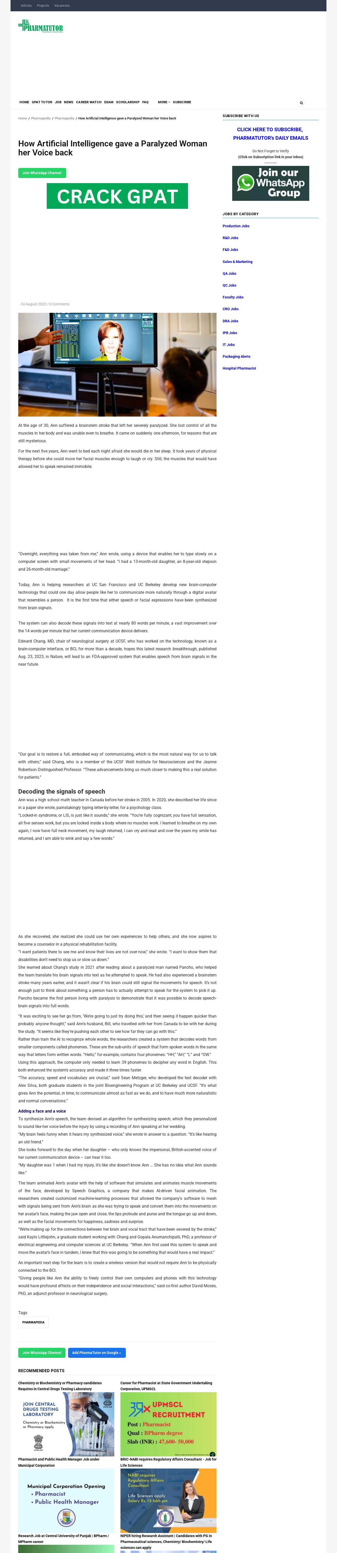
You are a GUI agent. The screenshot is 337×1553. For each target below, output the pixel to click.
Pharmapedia (41, 118)
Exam (127, 104)
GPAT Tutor (47, 104)
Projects (43, 5)
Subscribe (213, 104)
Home (26, 104)
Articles (26, 5)
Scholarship (150, 104)
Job (66, 104)
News (80, 104)
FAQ (170, 104)
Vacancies (62, 5)
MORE (192, 104)
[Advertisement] (194, 52)
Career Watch (104, 104)
